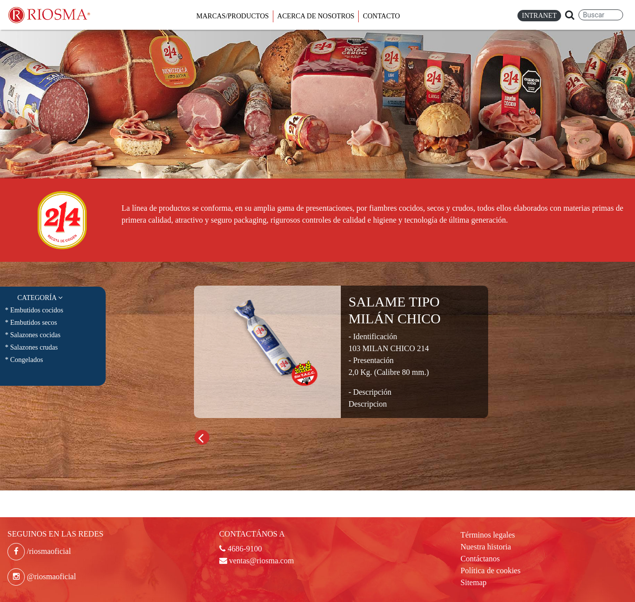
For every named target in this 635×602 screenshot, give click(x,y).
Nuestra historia (485, 546)
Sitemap (473, 582)
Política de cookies (490, 570)
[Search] (600, 14)
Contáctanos (480, 558)
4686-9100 (240, 548)
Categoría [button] (40, 297)
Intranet (539, 15)
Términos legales (487, 535)
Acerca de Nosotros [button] (316, 16)
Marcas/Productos (232, 16)
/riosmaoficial (39, 551)
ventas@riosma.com (256, 560)
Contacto (381, 16)
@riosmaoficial (41, 576)
